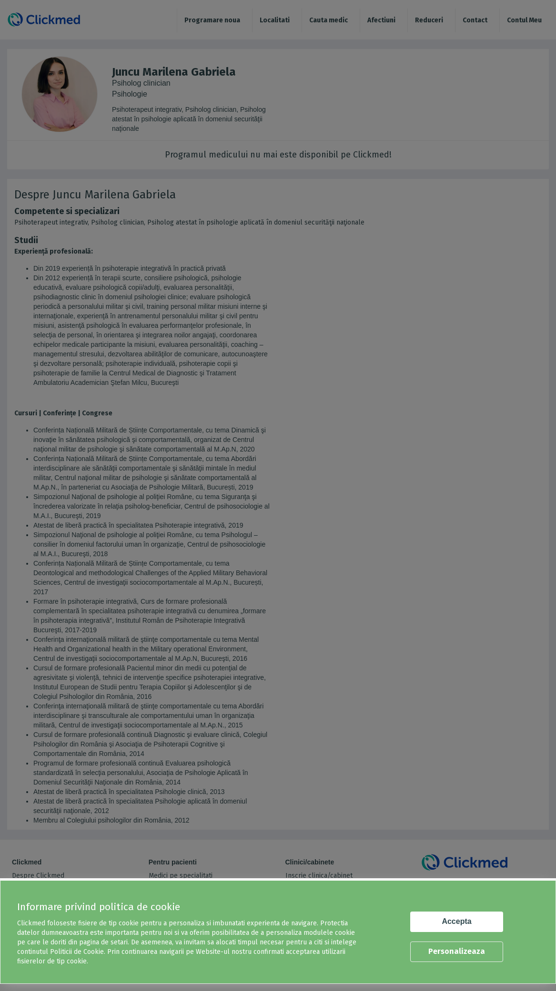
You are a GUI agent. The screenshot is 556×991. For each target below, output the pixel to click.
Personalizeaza (456, 951)
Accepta (456, 921)
